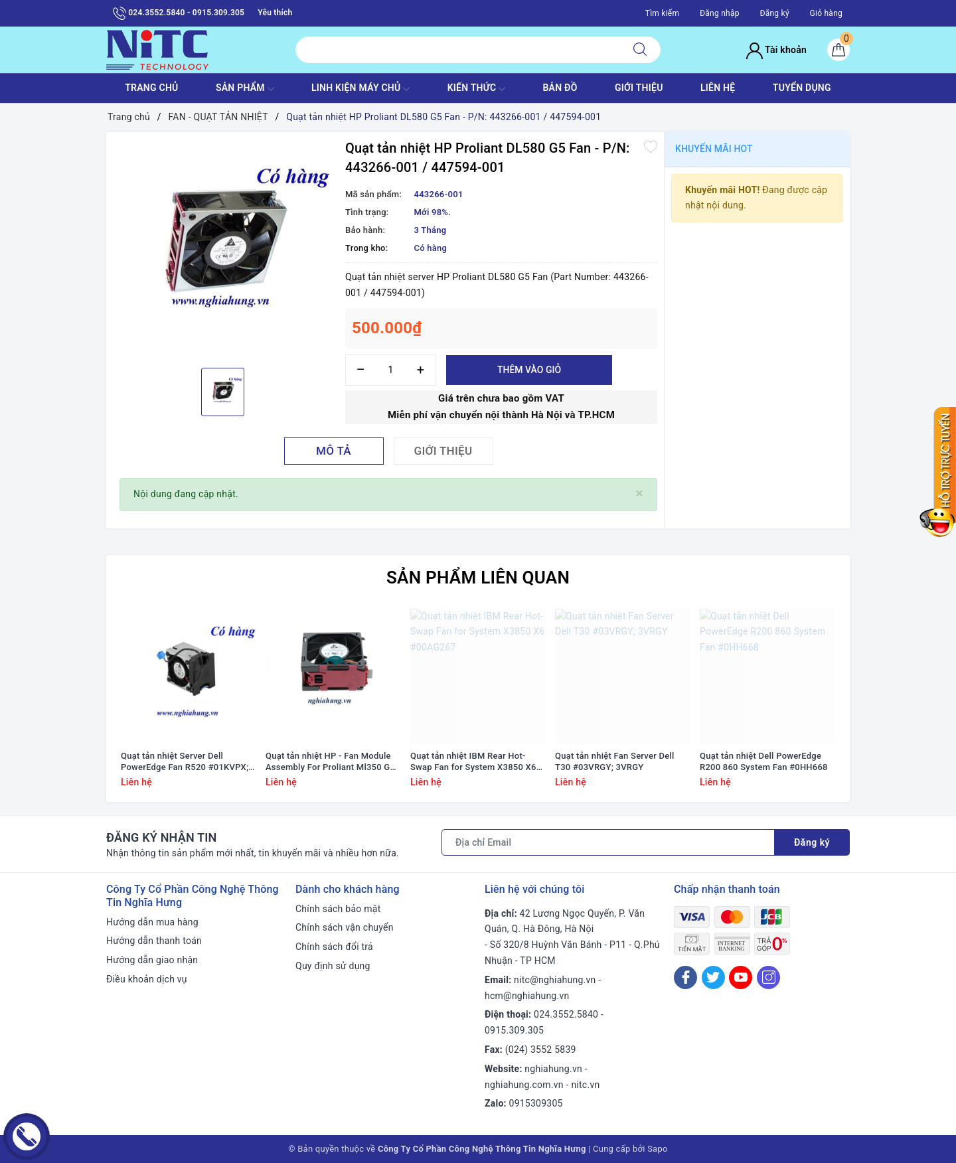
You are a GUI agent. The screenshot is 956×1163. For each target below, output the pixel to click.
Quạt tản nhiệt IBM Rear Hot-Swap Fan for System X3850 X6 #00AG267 (473, 762)
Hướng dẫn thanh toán (154, 940)
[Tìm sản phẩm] (457, 50)
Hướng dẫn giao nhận (152, 960)
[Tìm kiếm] (640, 50)
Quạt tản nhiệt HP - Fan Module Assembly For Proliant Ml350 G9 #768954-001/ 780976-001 (330, 762)
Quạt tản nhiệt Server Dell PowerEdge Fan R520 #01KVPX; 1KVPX (184, 762)
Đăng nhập (720, 13)
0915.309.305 (514, 1030)
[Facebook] (685, 977)
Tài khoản (776, 49)
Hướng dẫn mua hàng (152, 922)
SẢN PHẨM (245, 89)
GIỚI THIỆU (639, 87)
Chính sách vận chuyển (344, 927)
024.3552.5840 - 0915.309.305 (178, 13)
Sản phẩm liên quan (478, 577)
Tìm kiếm (662, 13)
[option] (222, 248)
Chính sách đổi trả (334, 946)
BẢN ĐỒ (559, 87)
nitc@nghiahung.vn (555, 979)
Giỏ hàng (826, 13)
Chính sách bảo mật (337, 908)
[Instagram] (768, 977)
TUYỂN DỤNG (802, 87)
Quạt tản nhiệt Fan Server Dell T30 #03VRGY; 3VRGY (615, 761)
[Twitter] (713, 977)
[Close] (640, 493)
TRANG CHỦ (151, 87)
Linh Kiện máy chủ (360, 89)
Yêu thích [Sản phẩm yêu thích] (275, 12)
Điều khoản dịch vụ (146, 979)
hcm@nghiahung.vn (527, 995)
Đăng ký (774, 13)
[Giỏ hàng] (838, 50)
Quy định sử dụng (332, 966)
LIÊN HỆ (717, 87)
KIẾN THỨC (476, 89)
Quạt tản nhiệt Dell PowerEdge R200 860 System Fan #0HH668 (764, 761)
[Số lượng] (391, 370)
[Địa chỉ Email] (608, 842)
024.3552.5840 (566, 1014)
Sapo (657, 1149)
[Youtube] (740, 977)
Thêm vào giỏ (529, 369)
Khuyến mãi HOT (714, 148)
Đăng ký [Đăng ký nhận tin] (812, 842)
